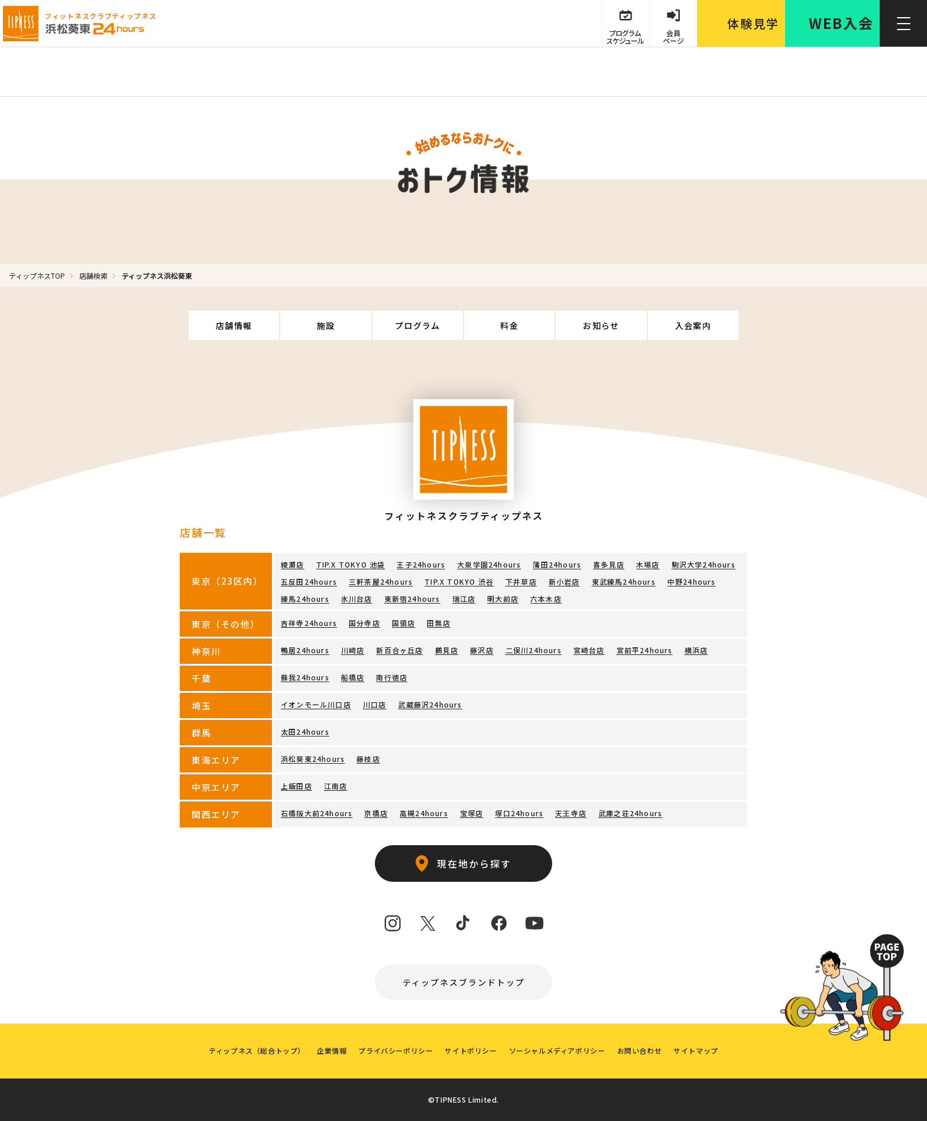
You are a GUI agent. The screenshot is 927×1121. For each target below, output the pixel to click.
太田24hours (305, 731)
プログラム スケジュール (625, 36)
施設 (326, 325)
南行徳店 (391, 677)
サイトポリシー (471, 1050)
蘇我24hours (305, 677)
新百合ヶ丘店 (399, 650)
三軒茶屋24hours (381, 581)
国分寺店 (364, 623)
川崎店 (353, 650)
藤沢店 (482, 650)
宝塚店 (472, 813)
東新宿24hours (412, 599)
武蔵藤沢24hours (430, 704)
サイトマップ (695, 1050)
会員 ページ (673, 36)
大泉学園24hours (489, 564)
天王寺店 (570, 813)
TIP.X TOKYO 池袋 (350, 564)
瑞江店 (464, 599)
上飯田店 (296, 786)
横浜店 (696, 650)
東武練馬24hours (624, 581)
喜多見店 (608, 564)
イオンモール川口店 (316, 704)
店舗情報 (234, 325)
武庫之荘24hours (630, 813)
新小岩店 (564, 581)
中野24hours (691, 581)
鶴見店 (447, 650)
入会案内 (693, 325)
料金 (509, 325)
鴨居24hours (305, 650)
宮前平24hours (645, 650)
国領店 (404, 623)
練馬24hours (305, 599)
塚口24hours (519, 813)
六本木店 (546, 599)
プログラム (417, 325)
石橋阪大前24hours (316, 813)
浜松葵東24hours (313, 759)
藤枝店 (368, 759)
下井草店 (521, 581)
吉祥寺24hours (309, 623)
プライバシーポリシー (395, 1050)
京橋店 (376, 813)
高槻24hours (424, 813)
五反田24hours (309, 581)
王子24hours (421, 564)
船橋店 (353, 677)
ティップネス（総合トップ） (257, 1050)
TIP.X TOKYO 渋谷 (459, 581)
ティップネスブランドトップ (464, 982)
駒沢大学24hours (703, 564)
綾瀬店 (292, 564)
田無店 (438, 623)
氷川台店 (356, 599)
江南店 (336, 786)
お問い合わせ (639, 1050)
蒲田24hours (557, 564)
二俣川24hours (533, 650)
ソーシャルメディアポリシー (557, 1050)
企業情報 (331, 1050)
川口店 (375, 704)
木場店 (648, 564)
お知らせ (601, 325)
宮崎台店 (589, 650)
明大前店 (502, 599)
